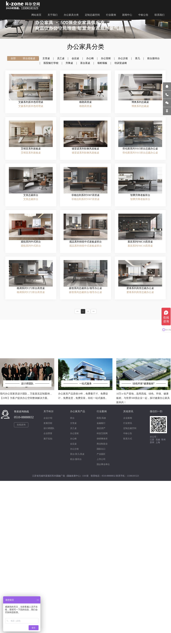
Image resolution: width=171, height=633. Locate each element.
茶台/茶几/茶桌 (77, 454)
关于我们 (53, 14)
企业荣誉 (48, 433)
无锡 (158, 439)
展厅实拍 (48, 439)
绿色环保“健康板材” (144, 383)
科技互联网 (102, 433)
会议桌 (75, 58)
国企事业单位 (103, 464)
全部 (13, 58)
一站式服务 (85, 383)
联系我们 (159, 14)
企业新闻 (127, 418)
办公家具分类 (71, 14)
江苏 (152, 439)
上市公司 (101, 459)
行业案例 (111, 14)
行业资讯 (127, 423)
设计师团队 (27, 383)
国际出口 (101, 449)
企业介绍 (48, 418)
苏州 (152, 442)
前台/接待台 (76, 459)
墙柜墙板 (102, 64)
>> (93, 311)
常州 (163, 439)
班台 (72, 418)
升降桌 (69, 63)
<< (77, 311)
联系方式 (127, 439)
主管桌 (46, 58)
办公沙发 (123, 58)
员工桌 (61, 58)
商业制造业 (102, 444)
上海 (158, 442)
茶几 (137, 58)
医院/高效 (101, 418)
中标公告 (143, 14)
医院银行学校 (51, 63)
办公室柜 (106, 58)
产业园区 (101, 454)
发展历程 (48, 423)
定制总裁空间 (92, 14)
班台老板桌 (29, 58)
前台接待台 (153, 58)
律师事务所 (102, 439)
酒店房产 (101, 428)
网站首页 (36, 14)
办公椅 (90, 58)
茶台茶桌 (85, 64)
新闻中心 (127, 14)
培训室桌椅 (120, 65)
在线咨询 (21, 425)
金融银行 (101, 423)
